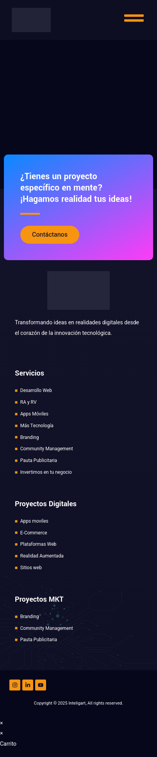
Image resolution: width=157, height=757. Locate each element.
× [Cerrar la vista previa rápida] (1, 723)
